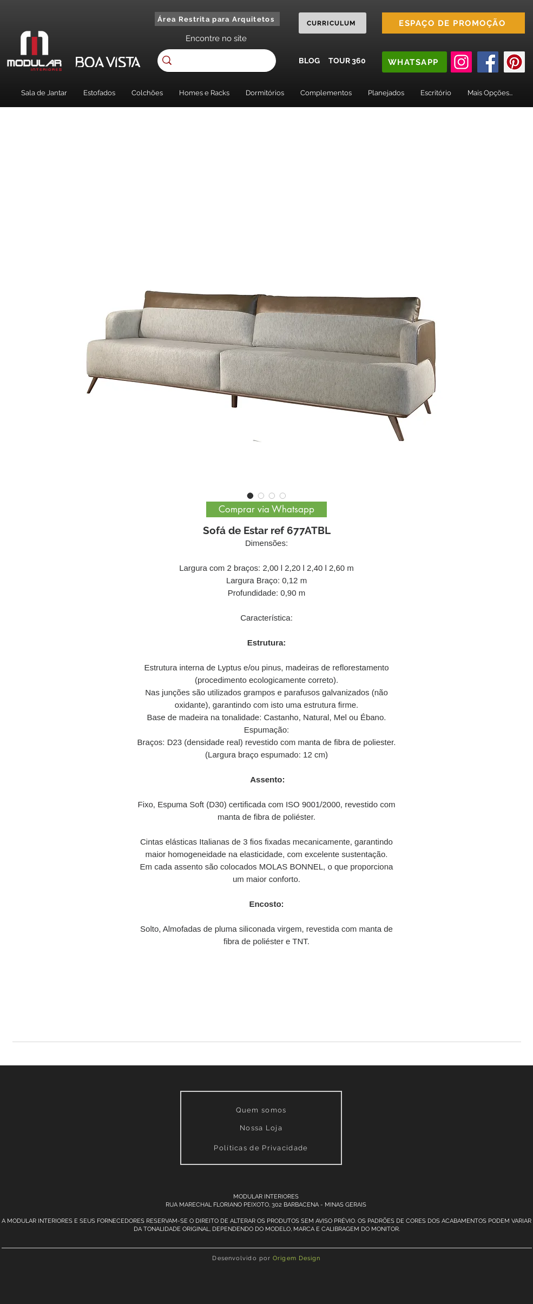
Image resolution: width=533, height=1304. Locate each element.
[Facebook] (487, 62)
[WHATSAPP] (414, 62)
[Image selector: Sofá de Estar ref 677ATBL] (250, 495)
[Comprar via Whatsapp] (266, 509)
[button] (44, 93)
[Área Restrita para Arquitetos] (217, 19)
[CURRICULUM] (332, 23)
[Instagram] (461, 62)
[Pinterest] (514, 62)
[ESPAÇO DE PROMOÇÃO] (453, 23)
